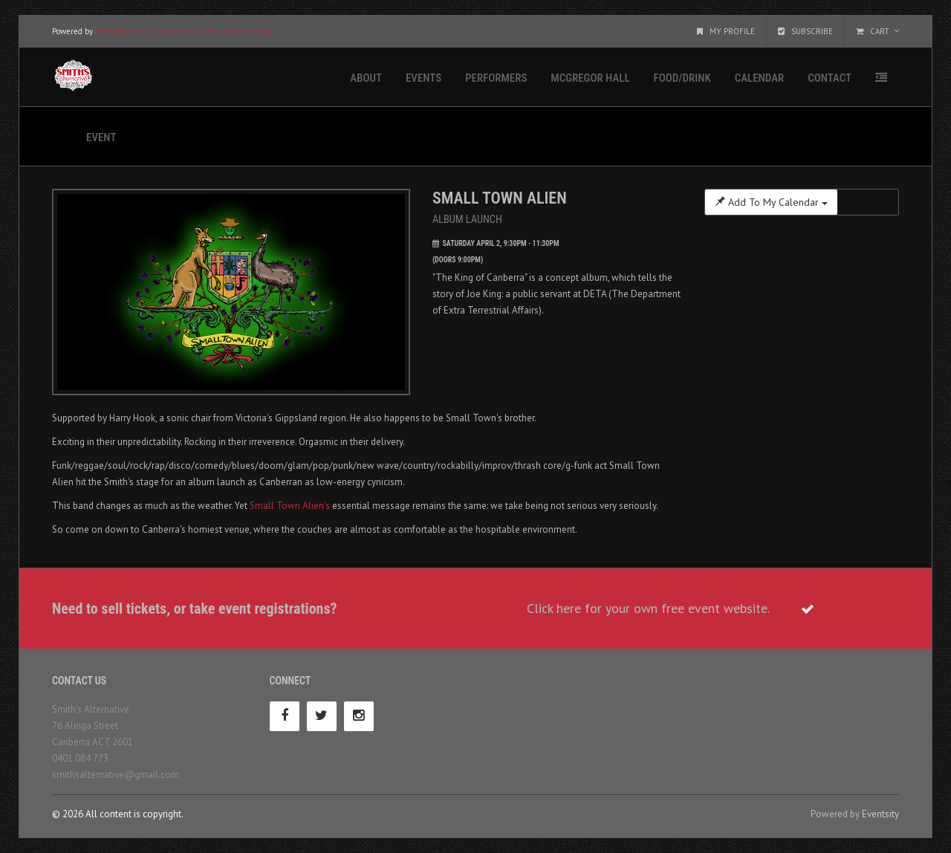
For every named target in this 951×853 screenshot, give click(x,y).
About (366, 78)
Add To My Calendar (771, 202)
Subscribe (805, 31)
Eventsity (880, 814)
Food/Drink (682, 78)
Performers (496, 78)
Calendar (759, 78)
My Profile (726, 31)
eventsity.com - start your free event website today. (184, 31)
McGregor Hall (590, 78)
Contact (829, 78)
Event (101, 137)
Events (423, 78)
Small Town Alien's (290, 505)
